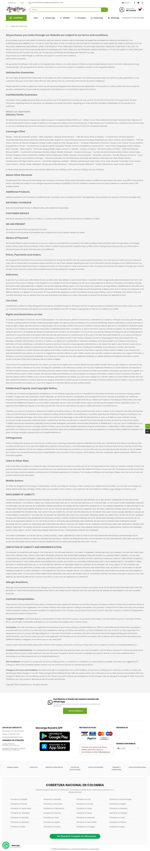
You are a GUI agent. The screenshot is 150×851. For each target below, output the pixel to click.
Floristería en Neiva (84, 813)
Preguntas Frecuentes (54, 767)
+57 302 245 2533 (17, 731)
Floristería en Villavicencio (53, 808)
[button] (128, 748)
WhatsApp (113, 18)
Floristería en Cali (83, 799)
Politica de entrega (95, 767)
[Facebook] (134, 2)
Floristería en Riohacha (20, 822)
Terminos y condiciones (116, 768)
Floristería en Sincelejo (20, 817)
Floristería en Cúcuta (85, 804)
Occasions (80, 18)
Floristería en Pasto (84, 808)
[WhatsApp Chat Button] (5, 845)
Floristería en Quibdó (51, 822)
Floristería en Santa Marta (21, 808)
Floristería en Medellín (52, 799)
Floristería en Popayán (118, 813)
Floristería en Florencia (86, 817)
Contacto (33, 767)
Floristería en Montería (118, 808)
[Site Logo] (16, 9)
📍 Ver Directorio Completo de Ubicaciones (75, 836)
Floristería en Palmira (117, 822)
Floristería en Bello (18, 827)
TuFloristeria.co (104, 752)
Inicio (36, 18)
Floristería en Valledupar (20, 813)
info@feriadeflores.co (15, 737)
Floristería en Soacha (51, 827)
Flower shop (97, 18)
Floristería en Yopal (117, 817)
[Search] (104, 10)
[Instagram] (142, 2)
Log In (22, 3)
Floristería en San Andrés (87, 822)
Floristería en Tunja (51, 817)
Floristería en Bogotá (19, 799)
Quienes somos (12, 767)
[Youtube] (138, 2)
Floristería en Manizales (52, 804)
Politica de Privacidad (137, 767)
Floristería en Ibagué (117, 804)
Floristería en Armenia (52, 813)
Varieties (65, 18)
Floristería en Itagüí (117, 827)
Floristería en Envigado (86, 827)
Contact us (12, 3)
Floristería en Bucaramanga (120, 799)
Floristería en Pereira (19, 804)
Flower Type (49, 18)
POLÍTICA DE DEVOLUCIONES (75, 768)
